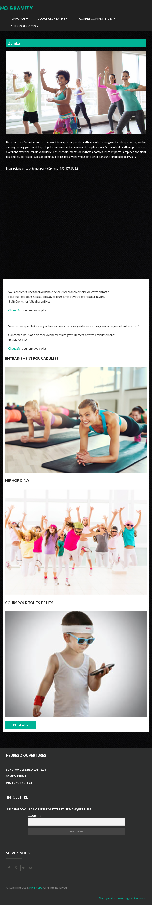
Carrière (139, 898)
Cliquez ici (14, 310)
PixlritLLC (35, 887)
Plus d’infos (20, 725)
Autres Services (24, 26)
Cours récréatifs (52, 18)
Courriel (34, 815)
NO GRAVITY (16, 8)
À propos (19, 18)
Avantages (125, 898)
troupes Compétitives (96, 18)
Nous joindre (107, 898)
